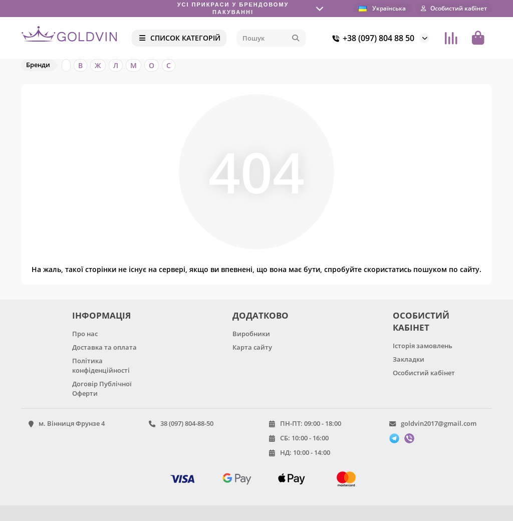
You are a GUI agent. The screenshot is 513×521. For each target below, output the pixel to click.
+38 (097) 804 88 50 (371, 38)
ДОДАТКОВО (260, 315)
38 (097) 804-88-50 (186, 423)
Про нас (85, 333)
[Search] (271, 38)
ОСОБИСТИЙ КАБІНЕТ (421, 321)
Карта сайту (252, 347)
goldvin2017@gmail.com (438, 423)
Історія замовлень (422, 345)
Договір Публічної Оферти (102, 388)
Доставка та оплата (104, 347)
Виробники (251, 333)
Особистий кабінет (424, 372)
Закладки (408, 359)
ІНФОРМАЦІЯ (101, 315)
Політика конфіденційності (101, 365)
